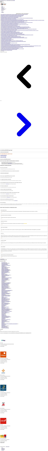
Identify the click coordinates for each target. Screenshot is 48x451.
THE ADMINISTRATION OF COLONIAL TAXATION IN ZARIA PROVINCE (9, 17)
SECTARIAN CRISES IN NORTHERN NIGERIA (6, 50)
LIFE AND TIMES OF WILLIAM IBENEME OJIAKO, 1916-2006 (8, 31)
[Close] (0, 330)
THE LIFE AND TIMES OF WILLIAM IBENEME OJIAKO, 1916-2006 (9, 35)
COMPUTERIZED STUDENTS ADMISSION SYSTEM (7, 39)
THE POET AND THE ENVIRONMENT (5, 43)
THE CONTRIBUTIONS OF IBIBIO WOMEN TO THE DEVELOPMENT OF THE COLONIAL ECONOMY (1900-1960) (14, 14)
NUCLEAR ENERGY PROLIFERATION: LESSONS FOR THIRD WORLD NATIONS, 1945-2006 (12, 32)
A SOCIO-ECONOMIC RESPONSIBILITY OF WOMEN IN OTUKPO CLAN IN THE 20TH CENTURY (12, 21)
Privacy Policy (3, 449)
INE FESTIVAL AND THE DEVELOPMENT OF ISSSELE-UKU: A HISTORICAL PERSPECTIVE (12, 40)
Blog (2, 7)
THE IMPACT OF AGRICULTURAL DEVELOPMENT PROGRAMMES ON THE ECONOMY (11, 33)
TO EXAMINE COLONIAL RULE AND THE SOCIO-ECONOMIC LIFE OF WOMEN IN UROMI (12, 47)
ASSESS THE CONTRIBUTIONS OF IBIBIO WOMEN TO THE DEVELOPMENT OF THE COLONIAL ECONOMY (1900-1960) (15, 44)
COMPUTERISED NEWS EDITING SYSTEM (6, 38)
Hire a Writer (3, 9)
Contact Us (3, 10)
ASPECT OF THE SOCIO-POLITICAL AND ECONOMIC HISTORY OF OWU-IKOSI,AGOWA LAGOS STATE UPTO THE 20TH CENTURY (17, 22)
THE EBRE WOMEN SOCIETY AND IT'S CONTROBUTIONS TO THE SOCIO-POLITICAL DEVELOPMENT (13, 41)
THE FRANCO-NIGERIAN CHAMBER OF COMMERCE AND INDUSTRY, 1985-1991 (11, 36)
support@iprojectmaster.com (3, 0)
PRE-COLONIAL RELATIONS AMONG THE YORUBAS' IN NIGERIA (9, 49)
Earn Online (3, 8)
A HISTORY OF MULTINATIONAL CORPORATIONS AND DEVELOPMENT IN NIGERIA (11, 16)
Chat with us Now (2, 442)
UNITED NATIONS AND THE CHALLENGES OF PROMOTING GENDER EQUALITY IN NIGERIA (12, 48)
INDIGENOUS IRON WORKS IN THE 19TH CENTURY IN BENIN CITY (9, 25)
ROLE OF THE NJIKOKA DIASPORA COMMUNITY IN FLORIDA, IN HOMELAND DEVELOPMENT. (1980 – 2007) (14, 28)
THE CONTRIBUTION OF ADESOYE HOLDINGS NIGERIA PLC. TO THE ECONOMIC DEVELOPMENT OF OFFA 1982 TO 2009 (16, 27)
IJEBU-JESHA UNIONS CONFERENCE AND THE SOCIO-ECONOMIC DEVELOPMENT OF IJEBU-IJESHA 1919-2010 (14, 24)
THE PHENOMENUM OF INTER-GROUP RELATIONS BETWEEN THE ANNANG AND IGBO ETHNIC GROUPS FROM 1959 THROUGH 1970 (17, 46)
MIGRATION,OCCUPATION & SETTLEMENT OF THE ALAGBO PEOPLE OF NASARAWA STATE (12, 19)
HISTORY (3, 12)
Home (2, 6)
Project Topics (3, 448)
